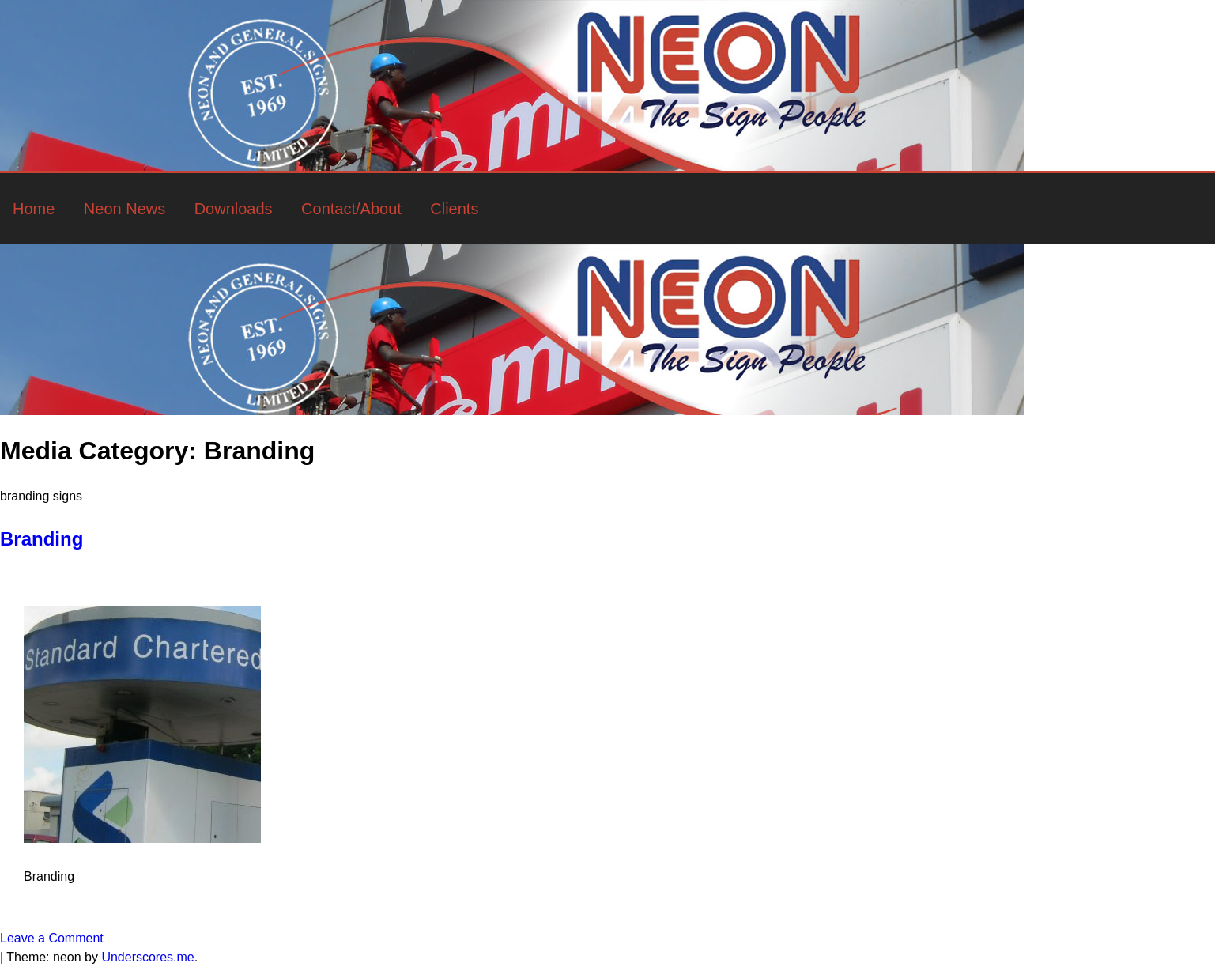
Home (34, 208)
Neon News (124, 208)
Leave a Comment (52, 938)
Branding (41, 539)
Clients (454, 208)
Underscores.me (147, 957)
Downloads (233, 208)
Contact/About (351, 208)
